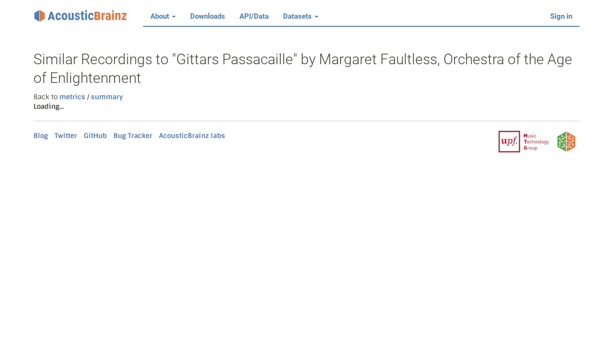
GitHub (95, 135)
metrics (72, 96)
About (163, 16)
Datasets (300, 16)
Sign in (561, 16)
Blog (41, 135)
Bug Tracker (133, 135)
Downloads (207, 16)
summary (106, 96)
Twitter (66, 135)
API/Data (254, 16)
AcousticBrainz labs (192, 135)
